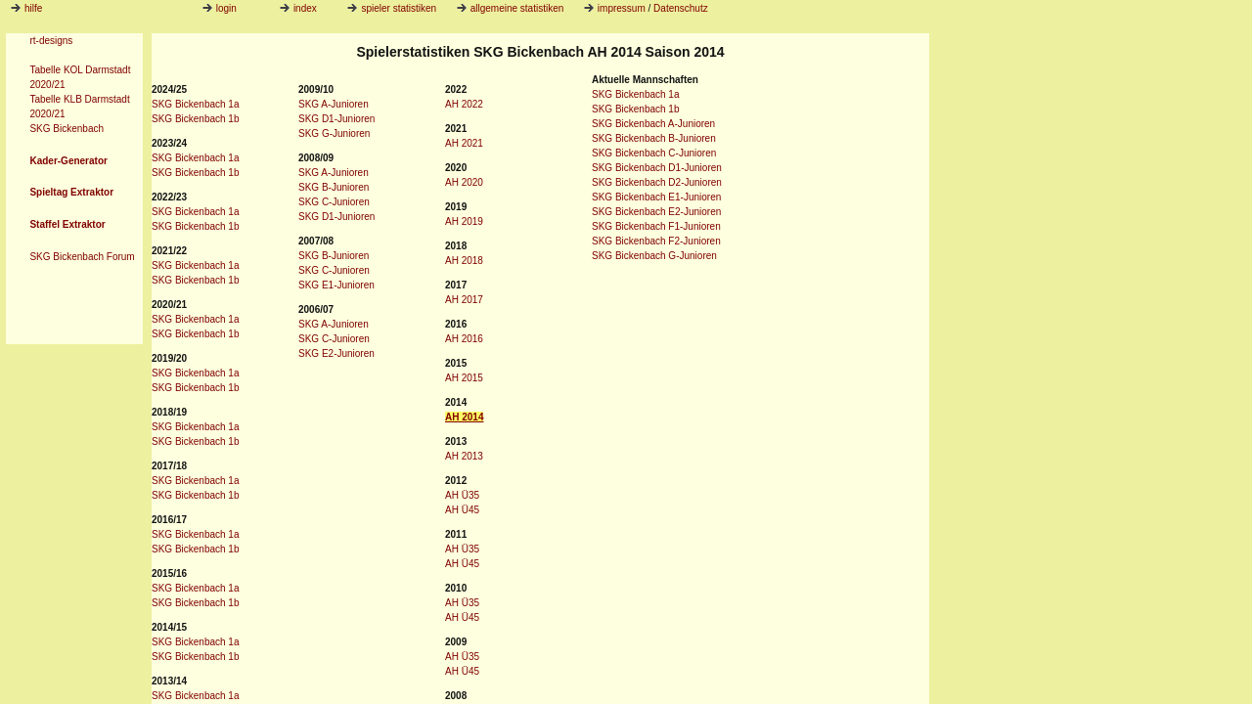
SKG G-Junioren (334, 133)
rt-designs (50, 40)
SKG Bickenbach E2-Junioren (656, 211)
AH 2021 (464, 143)
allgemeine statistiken (510, 8)
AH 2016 (464, 338)
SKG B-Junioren (333, 187)
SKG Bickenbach (66, 128)
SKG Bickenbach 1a (196, 104)
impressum (622, 8)
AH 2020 (464, 182)
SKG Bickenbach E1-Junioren (656, 197)
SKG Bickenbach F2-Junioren (656, 241)
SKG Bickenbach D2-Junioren (657, 182)
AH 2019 (464, 221)
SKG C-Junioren (334, 202)
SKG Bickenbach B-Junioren (654, 138)
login (219, 8)
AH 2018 (464, 260)
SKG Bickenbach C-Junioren (654, 153)
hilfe (33, 8)
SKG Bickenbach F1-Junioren (656, 226)
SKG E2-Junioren (336, 353)
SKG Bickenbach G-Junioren (654, 255)
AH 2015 (464, 378)
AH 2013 (464, 456)
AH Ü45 (462, 510)
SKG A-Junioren (333, 104)
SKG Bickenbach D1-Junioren (657, 167)
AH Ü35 (462, 495)
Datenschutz (680, 8)
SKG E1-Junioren (336, 285)
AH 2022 (464, 104)
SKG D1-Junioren (336, 118)
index (298, 8)
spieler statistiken (391, 8)
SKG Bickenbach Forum (81, 256)
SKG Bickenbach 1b (196, 118)
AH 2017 (464, 299)
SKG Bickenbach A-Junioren (653, 123)
